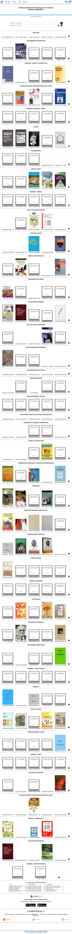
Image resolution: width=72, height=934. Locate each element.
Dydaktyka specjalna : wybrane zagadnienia (34, 889)
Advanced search (13, 25)
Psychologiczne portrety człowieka (14, 887)
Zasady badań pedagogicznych (14, 888)
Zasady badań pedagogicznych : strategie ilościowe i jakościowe (19, 886)
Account (25, 1)
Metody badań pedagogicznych (14, 889)
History (14, 1)
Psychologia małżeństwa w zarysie (51, 889)
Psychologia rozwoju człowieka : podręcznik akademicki (36, 887)
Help (19, 1)
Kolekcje (19, 25)
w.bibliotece (34, 914)
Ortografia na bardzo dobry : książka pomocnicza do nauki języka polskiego (39, 888)
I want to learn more (30, 932)
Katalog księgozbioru (36, 16)
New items (7, 1)
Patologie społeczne (49, 888)
